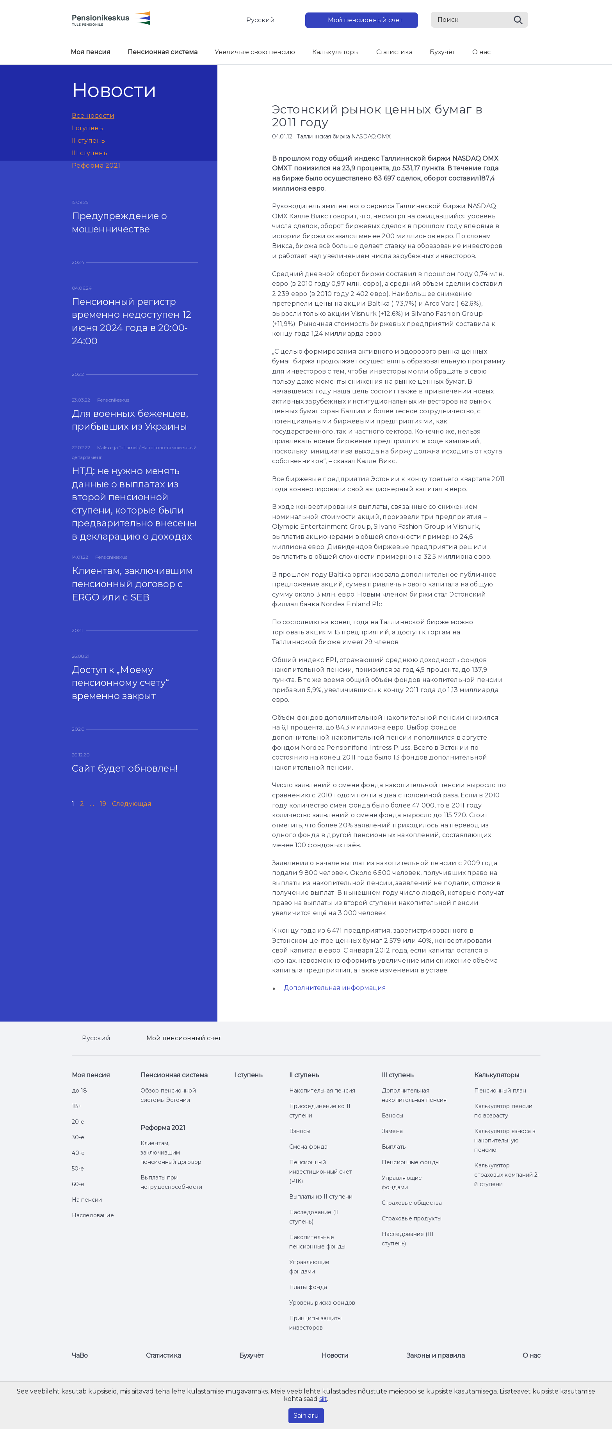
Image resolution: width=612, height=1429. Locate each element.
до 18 (79, 1090)
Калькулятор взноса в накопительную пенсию (505, 1140)
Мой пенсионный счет (365, 20)
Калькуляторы (335, 52)
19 (103, 803)
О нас (481, 52)
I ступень (87, 128)
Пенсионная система (162, 52)
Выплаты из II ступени (320, 1196)
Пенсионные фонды (410, 1162)
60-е (78, 1184)
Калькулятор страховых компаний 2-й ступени (506, 1175)
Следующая (131, 803)
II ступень (88, 140)
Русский (260, 20)
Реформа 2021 (96, 165)
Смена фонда (308, 1146)
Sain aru (306, 1415)
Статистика (394, 52)
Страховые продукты (411, 1218)
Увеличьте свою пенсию (255, 52)
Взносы (300, 1131)
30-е (78, 1137)
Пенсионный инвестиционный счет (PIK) (320, 1172)
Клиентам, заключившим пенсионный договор (171, 1152)
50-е (78, 1168)
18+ (77, 1106)
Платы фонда (308, 1287)
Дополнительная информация (335, 988)
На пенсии (87, 1199)
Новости (335, 1355)
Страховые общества (412, 1202)
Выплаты (394, 1146)
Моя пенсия (90, 52)
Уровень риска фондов (322, 1302)
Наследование (93, 1215)
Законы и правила (436, 1355)
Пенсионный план (500, 1090)
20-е (78, 1121)
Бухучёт (442, 52)
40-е (78, 1152)
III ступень (90, 153)
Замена (392, 1131)
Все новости (93, 115)
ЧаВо (80, 1355)
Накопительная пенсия (322, 1090)
